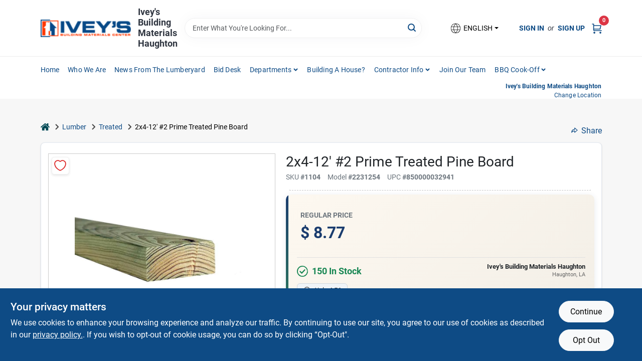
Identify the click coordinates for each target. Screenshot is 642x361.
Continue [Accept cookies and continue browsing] (586, 311)
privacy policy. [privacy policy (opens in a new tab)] (58, 334)
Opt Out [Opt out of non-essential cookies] (586, 340)
